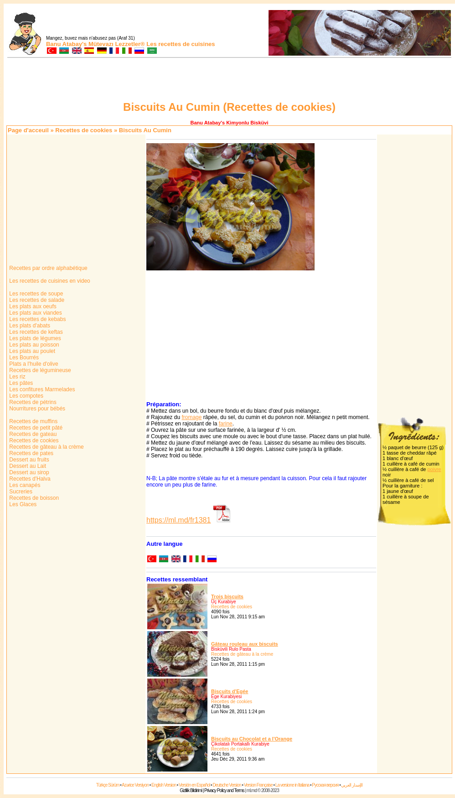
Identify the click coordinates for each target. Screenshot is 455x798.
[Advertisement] (229, 80)
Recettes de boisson (33, 498)
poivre (434, 469)
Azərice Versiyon (135, 785)
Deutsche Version (226, 785)
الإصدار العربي (351, 785)
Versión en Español (194, 785)
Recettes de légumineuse (39, 370)
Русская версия (325, 785)
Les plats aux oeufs (32, 306)
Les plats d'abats (29, 325)
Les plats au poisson (33, 345)
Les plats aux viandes (35, 313)
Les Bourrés (23, 357)
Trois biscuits (227, 596)
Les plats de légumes (34, 338)
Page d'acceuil (28, 130)
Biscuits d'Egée (229, 691)
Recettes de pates (30, 453)
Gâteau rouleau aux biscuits (244, 644)
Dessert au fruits (28, 459)
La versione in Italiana (292, 785)
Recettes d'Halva (29, 479)
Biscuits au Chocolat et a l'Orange (251, 738)
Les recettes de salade (36, 300)
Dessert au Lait (27, 466)
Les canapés (24, 485)
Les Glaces (22, 504)
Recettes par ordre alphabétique (48, 268)
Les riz (17, 376)
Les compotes (25, 396)
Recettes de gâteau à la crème (46, 447)
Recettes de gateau (32, 434)
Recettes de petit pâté (35, 428)
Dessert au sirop (28, 472)
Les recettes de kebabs (37, 319)
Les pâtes (20, 383)
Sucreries (20, 491)
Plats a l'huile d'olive (33, 364)
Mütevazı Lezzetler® (116, 44)
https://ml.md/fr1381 (178, 520)
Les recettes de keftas (35, 332)
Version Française (258, 785)
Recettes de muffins (32, 421)
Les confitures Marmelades (41, 389)
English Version (163, 785)
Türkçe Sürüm (107, 785)
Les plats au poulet (31, 351)
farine (226, 423)
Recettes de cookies (83, 130)
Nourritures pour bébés (36, 408)
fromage (191, 417)
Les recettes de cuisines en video (49, 281)
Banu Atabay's (66, 44)
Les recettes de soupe (35, 293)
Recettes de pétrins (32, 402)
